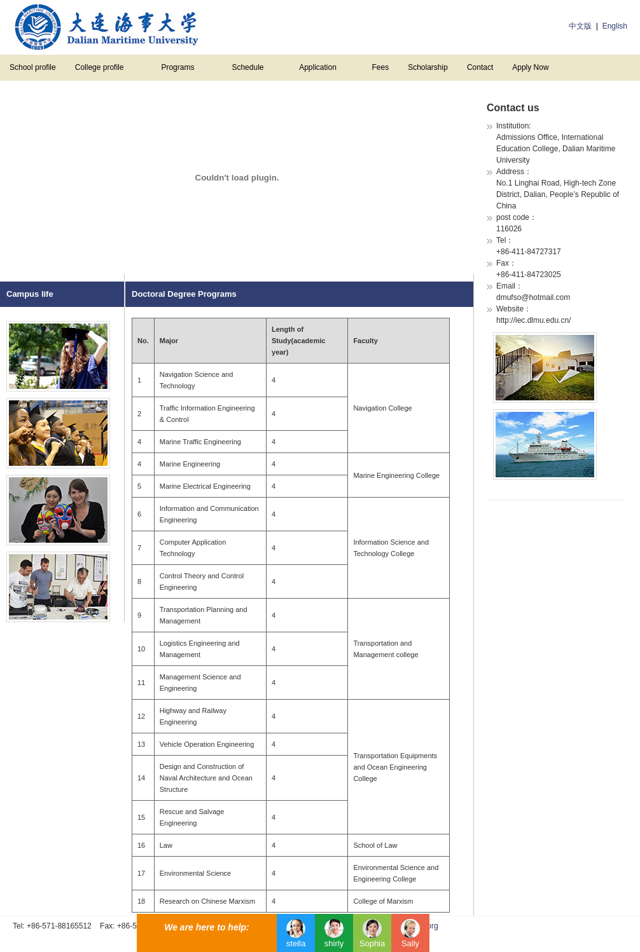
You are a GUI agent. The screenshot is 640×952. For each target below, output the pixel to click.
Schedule (247, 67)
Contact (480, 67)
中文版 (580, 26)
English (614, 26)
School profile (33, 67)
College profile (99, 67)
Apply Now (530, 67)
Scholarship (428, 67)
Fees (380, 67)
